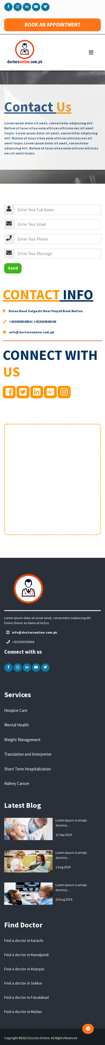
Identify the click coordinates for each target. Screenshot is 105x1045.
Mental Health (16, 725)
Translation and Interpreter (28, 754)
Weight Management (22, 739)
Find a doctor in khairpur (24, 968)
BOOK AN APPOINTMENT (53, 24)
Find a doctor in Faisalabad (26, 997)
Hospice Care (15, 710)
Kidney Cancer (16, 783)
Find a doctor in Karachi (23, 940)
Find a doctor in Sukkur (23, 983)
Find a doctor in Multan (23, 1011)
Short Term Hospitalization (27, 769)
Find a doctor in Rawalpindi (26, 954)
